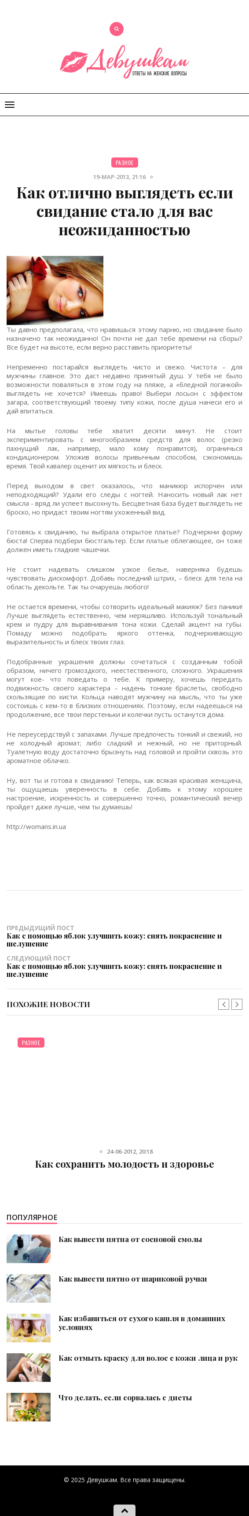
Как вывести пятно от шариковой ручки (133, 1278)
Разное (125, 162)
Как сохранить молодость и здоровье (124, 1163)
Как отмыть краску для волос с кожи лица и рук (148, 1358)
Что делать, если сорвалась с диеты (125, 1397)
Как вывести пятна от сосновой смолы (130, 1239)
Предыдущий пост (124, 935)
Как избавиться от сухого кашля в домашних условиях (142, 1322)
